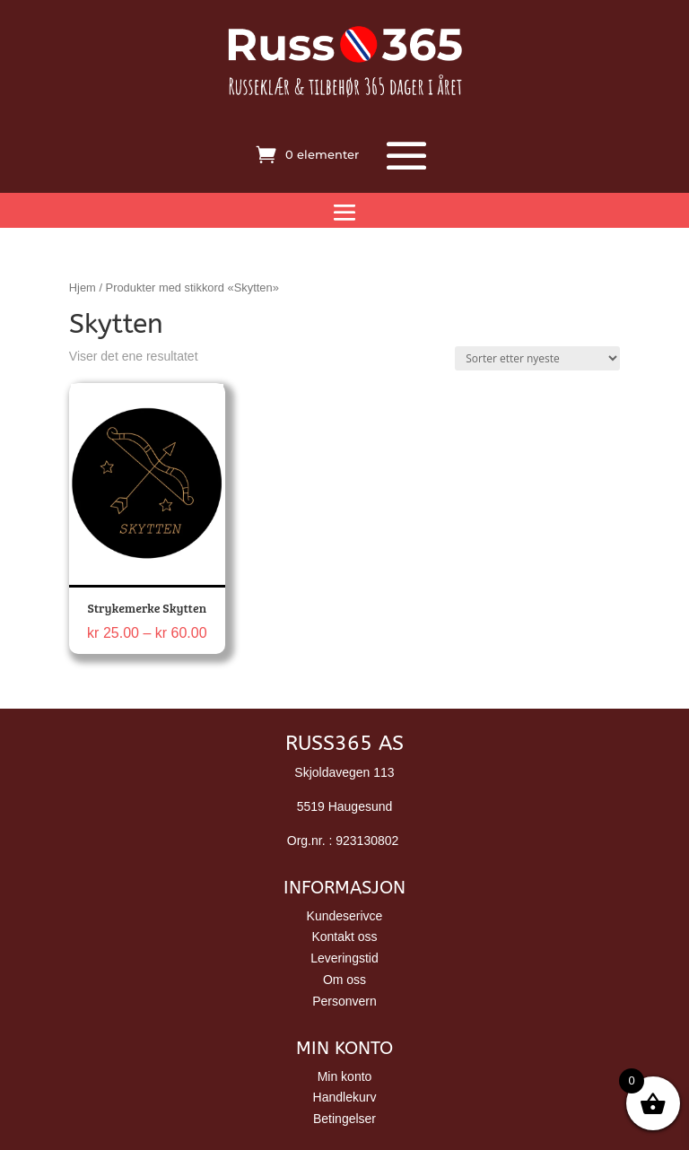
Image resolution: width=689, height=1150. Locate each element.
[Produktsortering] (537, 358)
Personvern (344, 1001)
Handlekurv (345, 1097)
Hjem (82, 287)
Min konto (345, 1076)
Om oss (344, 979)
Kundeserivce (345, 916)
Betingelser (344, 1118)
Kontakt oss (344, 936)
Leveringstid (344, 958)
